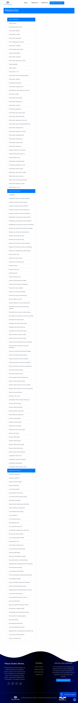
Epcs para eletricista (14, 601)
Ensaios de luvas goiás (15, 426)
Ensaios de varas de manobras (17, 292)
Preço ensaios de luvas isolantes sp (18, 377)
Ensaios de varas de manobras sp (18, 295)
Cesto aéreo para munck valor (17, 113)
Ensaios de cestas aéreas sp (16, 262)
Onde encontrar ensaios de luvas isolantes (20, 342)
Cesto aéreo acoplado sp (15, 101)
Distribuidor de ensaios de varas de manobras (21, 224)
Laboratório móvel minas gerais (17, 459)
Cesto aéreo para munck (15, 27)
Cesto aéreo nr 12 (14, 72)
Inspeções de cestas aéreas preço (18, 323)
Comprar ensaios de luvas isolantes (18, 206)
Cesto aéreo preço (14, 94)
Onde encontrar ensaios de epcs (17, 334)
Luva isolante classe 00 (15, 526)
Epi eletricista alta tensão (16, 623)
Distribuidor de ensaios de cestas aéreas (20, 217)
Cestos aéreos (12, 68)
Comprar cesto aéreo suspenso (17, 150)
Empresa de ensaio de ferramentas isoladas (21, 228)
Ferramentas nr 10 (14, 541)
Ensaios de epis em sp (15, 277)
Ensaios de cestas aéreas (15, 258)
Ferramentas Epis (39, 672)
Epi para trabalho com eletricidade (18, 560)
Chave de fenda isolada (15, 482)
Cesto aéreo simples (14, 79)
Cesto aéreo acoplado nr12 (16, 86)
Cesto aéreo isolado (14, 31)
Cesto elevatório (13, 64)
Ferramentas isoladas (14, 500)
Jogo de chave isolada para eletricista (19, 504)
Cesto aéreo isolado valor (16, 142)
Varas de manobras (14, 478)
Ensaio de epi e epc (14, 254)
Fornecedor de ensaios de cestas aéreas (19, 312)
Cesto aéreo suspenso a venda (17, 131)
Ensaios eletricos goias (15, 403)
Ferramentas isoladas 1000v (16, 608)
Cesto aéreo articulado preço (16, 116)
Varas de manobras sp (15, 638)
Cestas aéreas (12, 23)
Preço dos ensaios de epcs (16, 370)
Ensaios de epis (13, 273)
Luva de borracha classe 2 (16, 593)
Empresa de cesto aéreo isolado (17, 172)
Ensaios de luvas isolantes (16, 288)
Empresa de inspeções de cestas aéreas (19, 251)
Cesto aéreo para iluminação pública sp (19, 124)
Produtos (34, 2)
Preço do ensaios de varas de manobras (19, 362)
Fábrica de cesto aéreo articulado (18, 180)
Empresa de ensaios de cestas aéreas (19, 232)
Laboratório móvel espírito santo (17, 467)
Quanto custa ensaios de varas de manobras (21, 388)
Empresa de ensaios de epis (16, 239)
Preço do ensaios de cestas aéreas (18, 355)
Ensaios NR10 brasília (15, 441)
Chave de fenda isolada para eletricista (19, 582)
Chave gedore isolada (15, 579)
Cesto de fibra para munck (16, 49)
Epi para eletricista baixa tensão (17, 586)
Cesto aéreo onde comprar (16, 169)
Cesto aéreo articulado (15, 38)
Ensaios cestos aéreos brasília (17, 452)
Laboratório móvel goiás (15, 463)
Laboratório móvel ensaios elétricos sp (19, 400)
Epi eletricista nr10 (14, 523)
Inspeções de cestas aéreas (16, 319)
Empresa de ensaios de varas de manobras (20, 247)
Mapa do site (39, 674)
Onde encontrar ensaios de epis (17, 338)
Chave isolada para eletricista (17, 508)
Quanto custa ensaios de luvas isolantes (20, 385)
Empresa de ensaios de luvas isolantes (19, 243)
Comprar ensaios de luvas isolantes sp (19, 210)
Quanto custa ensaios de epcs (17, 381)
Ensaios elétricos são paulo (16, 411)
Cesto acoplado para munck (16, 42)
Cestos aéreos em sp (14, 157)
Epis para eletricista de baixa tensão (18, 605)
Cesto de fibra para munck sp (17, 154)
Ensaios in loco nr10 (14, 396)
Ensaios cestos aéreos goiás (16, 444)
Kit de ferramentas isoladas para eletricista (20, 575)
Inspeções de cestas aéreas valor (18, 331)
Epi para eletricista (14, 485)
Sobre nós (44, 2)
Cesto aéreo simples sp (15, 146)
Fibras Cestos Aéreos (15, 663)
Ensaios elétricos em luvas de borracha (19, 303)
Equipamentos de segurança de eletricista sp (21, 631)
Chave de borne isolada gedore (17, 616)
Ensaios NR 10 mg (14, 433)
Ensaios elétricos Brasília (15, 407)
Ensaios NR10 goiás (14, 437)
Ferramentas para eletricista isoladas (19, 612)
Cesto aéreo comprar (14, 105)
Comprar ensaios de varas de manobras (19, 213)
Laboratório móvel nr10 (15, 455)
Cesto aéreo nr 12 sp (14, 187)
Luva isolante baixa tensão (16, 511)
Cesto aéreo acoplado (15, 45)
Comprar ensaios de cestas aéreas (18, 202)
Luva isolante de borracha (16, 493)
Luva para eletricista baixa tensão (18, 497)
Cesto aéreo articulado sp (16, 139)
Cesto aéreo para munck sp (16, 176)
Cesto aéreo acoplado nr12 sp (17, 165)
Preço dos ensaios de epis (16, 373)
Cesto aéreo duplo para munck (17, 60)
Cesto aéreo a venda (14, 34)
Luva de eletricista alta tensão (17, 549)
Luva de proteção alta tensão (17, 627)
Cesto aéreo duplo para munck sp (18, 120)
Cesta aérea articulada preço (16, 161)
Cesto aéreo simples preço (16, 128)
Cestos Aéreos (39, 667)
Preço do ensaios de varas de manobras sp (20, 366)
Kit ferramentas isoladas (15, 567)
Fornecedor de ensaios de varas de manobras (21, 316)
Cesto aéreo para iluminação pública (18, 75)
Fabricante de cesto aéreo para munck (19, 90)
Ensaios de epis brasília (15, 422)
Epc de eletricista (13, 620)
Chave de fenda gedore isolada (17, 556)
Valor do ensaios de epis (15, 392)
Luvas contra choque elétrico (16, 634)
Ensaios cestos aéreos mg (16, 448)
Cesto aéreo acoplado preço (16, 135)
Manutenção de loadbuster (16, 414)
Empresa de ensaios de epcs (16, 236)
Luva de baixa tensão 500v (16, 571)
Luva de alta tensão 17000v (16, 538)
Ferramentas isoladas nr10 (16, 545)
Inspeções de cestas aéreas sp (17, 327)
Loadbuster (12, 195)
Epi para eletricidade (14, 552)
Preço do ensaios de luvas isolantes (18, 359)
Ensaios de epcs (13, 265)
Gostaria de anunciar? (57, 3)
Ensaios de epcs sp (14, 269)
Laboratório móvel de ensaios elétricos (19, 198)
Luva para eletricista (14, 474)
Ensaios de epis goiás (14, 418)
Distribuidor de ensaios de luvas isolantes (20, 221)
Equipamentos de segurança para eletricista (21, 564)
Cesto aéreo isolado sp (15, 109)
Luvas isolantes (13, 515)
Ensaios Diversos (39, 669)
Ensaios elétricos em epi (15, 299)
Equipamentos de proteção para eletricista (20, 590)
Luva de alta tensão (14, 489)
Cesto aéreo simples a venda (16, 183)
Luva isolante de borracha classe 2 (18, 597)
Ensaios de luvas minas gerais (17, 429)
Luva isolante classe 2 (15, 519)
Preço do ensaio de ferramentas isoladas (20, 351)
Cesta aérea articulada (15, 83)
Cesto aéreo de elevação (15, 98)
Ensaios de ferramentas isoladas (17, 280)
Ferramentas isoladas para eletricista (19, 530)
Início (26, 2)
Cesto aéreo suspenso (15, 57)
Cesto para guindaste (14, 53)
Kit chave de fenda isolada (16, 534)
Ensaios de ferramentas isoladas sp (18, 284)
